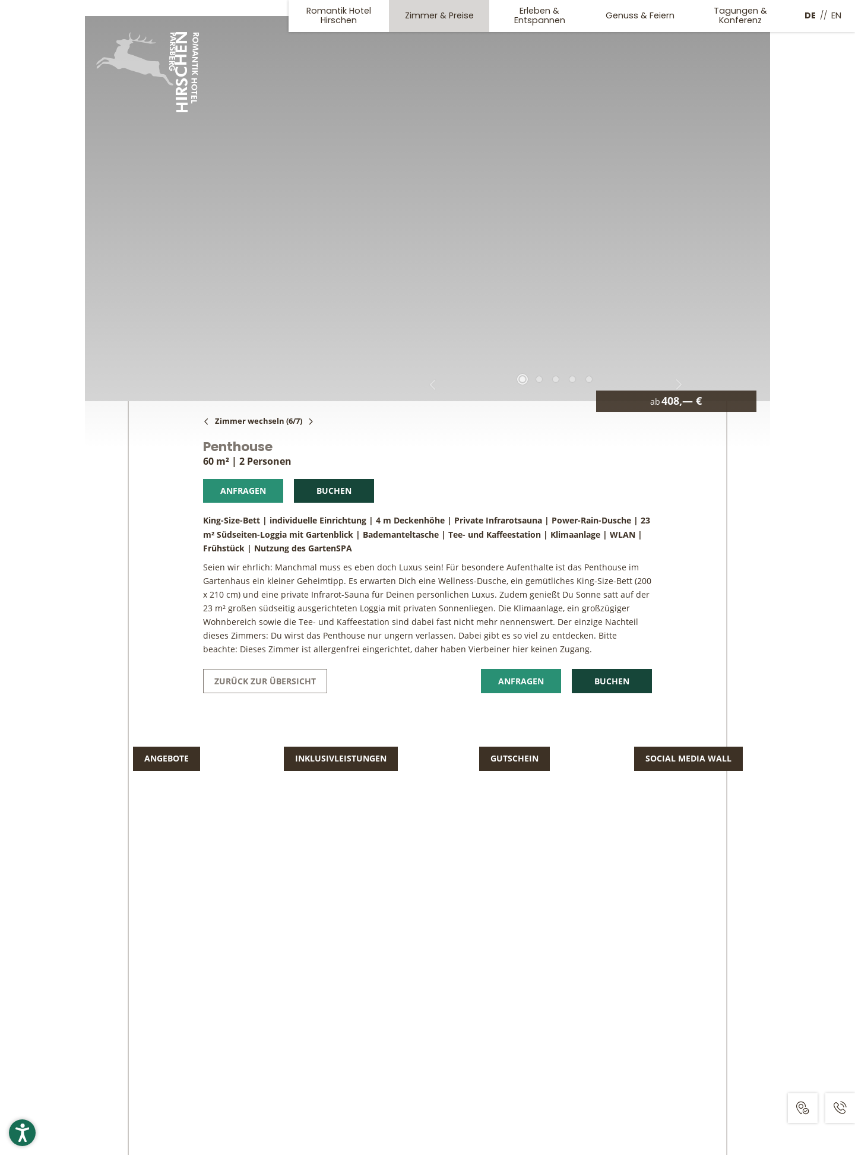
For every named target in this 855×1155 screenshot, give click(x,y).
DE (810, 15)
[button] (22, 1132)
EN (836, 15)
